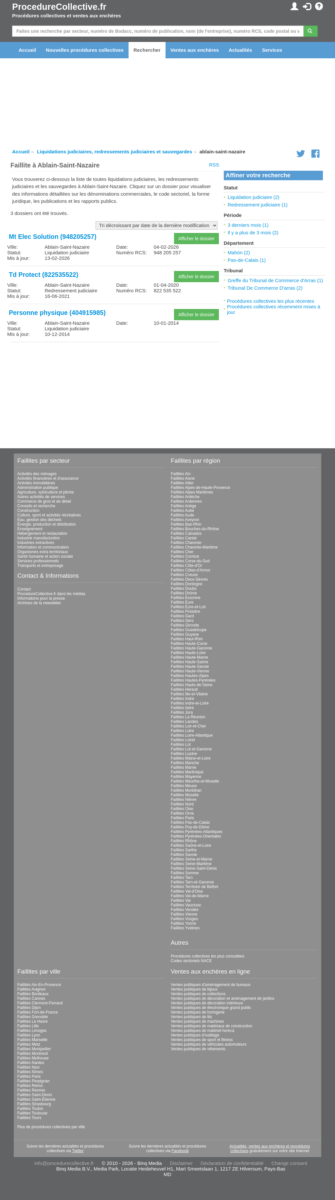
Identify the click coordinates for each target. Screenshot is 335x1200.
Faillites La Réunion (188, 717)
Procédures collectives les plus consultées (207, 956)
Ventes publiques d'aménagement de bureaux (211, 984)
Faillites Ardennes (186, 501)
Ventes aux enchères (194, 50)
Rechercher (147, 50)
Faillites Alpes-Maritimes (192, 492)
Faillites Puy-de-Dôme (190, 827)
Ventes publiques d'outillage (195, 1035)
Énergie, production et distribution (46, 524)
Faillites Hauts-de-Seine (191, 685)
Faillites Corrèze (185, 556)
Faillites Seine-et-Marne (191, 859)
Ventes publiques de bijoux (194, 989)
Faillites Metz (28, 1044)
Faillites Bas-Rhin (186, 524)
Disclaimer (181, 1163)
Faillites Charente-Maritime (194, 547)
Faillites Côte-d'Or (186, 565)
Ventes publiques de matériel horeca (202, 1030)
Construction (28, 510)
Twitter (77, 1151)
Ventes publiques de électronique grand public (211, 1007)
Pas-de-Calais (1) (247, 260)
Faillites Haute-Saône (189, 662)
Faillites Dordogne (187, 584)
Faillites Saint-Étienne (36, 1099)
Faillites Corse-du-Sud (190, 561)
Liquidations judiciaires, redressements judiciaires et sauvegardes (114, 151)
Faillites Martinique (187, 772)
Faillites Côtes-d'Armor (190, 570)
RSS (214, 164)
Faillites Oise (182, 808)
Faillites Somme (185, 873)
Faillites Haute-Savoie (190, 666)
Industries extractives (35, 542)
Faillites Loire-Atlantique (192, 735)
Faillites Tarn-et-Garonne (192, 882)
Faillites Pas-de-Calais (190, 822)
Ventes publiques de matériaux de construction (211, 1026)
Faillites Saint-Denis (34, 1095)
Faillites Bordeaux (32, 994)
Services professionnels (38, 561)
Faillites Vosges (184, 919)
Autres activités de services (41, 496)
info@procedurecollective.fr (64, 1163)
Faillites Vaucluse (186, 905)
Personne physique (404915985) (57, 312)
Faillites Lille (28, 1026)
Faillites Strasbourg (34, 1104)
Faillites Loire (182, 730)
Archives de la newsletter (39, 603)
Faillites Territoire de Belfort (194, 886)
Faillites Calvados (186, 533)
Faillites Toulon (30, 1108)
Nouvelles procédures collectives (85, 50)
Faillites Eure (182, 602)
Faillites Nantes (30, 1062)
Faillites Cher (182, 552)
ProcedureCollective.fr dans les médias (51, 593)
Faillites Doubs (184, 588)
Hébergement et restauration (42, 533)
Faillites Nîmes (30, 1072)
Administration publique (37, 487)
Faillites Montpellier (34, 1049)
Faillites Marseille (32, 1039)
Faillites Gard (182, 616)
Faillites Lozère (184, 753)
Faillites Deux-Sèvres (189, 579)
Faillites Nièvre (184, 799)
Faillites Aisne (183, 478)
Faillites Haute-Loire (188, 652)
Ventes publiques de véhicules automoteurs (209, 1044)
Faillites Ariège (183, 506)
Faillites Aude (182, 515)
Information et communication (43, 547)
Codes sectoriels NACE (191, 960)
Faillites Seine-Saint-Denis (194, 868)
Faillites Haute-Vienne (190, 671)
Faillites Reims (30, 1085)
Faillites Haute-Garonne (191, 648)
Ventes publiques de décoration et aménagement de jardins (222, 998)
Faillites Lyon (28, 1035)
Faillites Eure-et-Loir (188, 607)
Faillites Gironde (185, 625)
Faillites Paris (182, 818)
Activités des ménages (37, 474)
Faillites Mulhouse (33, 1058)
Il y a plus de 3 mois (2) (253, 232)
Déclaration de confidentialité (232, 1163)
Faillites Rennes (31, 1090)
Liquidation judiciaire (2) (253, 197)
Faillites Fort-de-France (37, 1012)
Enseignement (30, 529)
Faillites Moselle (185, 795)
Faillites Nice (28, 1067)
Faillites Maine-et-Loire (190, 758)
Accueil (27, 50)
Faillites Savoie (184, 854)
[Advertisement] (114, 393)
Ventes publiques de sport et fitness (202, 1039)
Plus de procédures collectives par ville (51, 1127)
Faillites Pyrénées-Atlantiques (196, 831)
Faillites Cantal (184, 538)
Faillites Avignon (31, 989)
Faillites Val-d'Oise (187, 891)
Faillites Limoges (31, 1030)
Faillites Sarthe (184, 850)
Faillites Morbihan (186, 790)
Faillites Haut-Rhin (187, 639)
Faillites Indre (182, 698)
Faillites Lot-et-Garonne (191, 749)
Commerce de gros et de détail (44, 501)
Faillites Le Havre (32, 1021)
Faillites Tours (29, 1117)
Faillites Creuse (184, 574)
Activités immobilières (36, 483)
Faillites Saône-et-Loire (191, 845)
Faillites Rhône (184, 841)
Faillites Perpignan (33, 1081)
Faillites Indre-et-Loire (190, 703)
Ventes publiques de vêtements (198, 1049)
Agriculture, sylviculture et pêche (45, 492)
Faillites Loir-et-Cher (188, 726)
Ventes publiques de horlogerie (198, 1012)
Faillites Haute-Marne (189, 657)
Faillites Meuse (184, 786)
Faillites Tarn (182, 877)
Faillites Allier (182, 483)
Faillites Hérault (184, 689)
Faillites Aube (182, 510)
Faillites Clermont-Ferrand (40, 1003)
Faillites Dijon (29, 1007)
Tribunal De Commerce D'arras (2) (265, 288)
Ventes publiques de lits (191, 1017)
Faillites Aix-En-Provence (39, 984)
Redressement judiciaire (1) (258, 204)
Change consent (289, 1163)
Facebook (180, 1151)
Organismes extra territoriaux (42, 552)
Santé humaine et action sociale (45, 556)
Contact (24, 589)
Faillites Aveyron (185, 519)
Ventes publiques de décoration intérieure (207, 1003)
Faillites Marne (183, 767)
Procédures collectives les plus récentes (270, 301)
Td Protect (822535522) (43, 274)
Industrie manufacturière (38, 538)
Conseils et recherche (36, 506)
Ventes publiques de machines (197, 1021)
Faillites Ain (181, 474)
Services (272, 50)
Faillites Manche (185, 763)
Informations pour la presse (41, 598)
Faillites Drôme (184, 593)
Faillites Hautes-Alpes (190, 675)
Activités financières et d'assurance (48, 478)
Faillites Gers (182, 620)
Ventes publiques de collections (198, 994)
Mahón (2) (239, 252)
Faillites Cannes (31, 998)
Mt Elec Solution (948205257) (53, 236)
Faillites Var (181, 900)
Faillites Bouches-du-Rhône (195, 529)
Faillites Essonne (186, 597)
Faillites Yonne (183, 923)
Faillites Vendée (185, 909)
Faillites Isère (182, 708)
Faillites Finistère (185, 611)
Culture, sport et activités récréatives (49, 515)
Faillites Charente (186, 542)
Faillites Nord (182, 804)
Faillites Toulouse (32, 1113)
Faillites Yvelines (185, 928)
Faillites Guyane (185, 634)
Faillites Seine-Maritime (191, 863)
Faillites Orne (182, 813)
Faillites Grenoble (32, 1017)
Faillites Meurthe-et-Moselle (195, 781)
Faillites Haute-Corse (189, 643)
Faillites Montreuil (32, 1053)
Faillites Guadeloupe (188, 630)
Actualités (240, 50)
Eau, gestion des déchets (39, 519)
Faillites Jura (182, 712)
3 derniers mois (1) (248, 225)
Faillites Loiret (183, 740)
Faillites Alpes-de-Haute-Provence (200, 487)
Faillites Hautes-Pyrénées (193, 680)
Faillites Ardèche (185, 496)
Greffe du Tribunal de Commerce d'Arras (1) (275, 280)
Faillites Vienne (184, 914)
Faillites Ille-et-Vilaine (189, 694)
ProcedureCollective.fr (59, 7)
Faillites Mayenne (186, 776)
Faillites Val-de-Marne (190, 896)
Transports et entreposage (40, 565)
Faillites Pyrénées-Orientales (196, 836)
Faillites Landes (184, 721)
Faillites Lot (181, 744)
